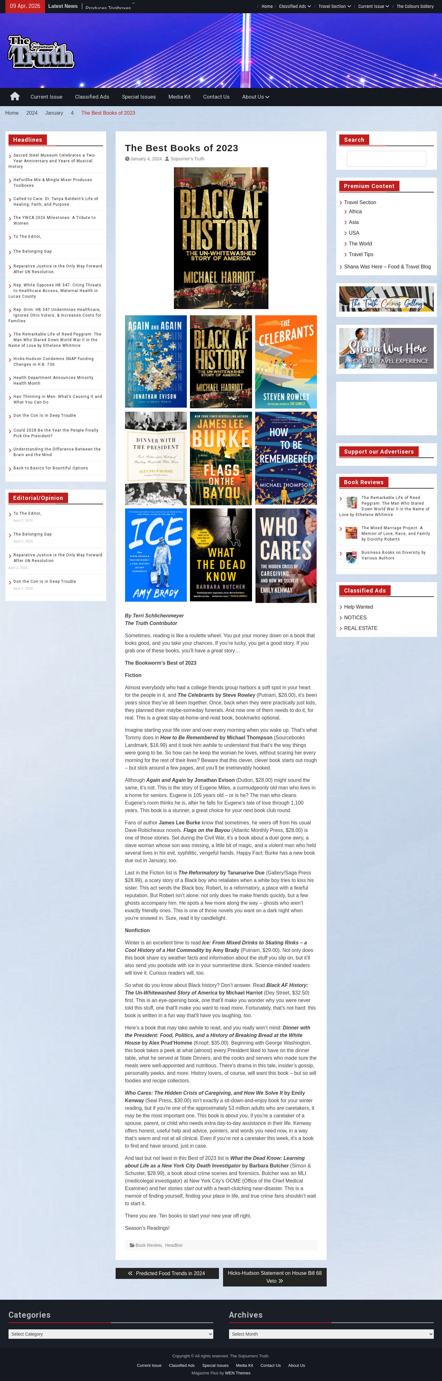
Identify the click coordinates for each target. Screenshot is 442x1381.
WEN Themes (237, 1373)
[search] (381, 159)
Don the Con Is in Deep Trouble (45, 415)
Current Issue (371, 6)
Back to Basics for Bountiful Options (51, 468)
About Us (253, 97)
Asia (354, 222)
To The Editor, (27, 236)
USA (354, 233)
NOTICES (355, 617)
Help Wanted (358, 607)
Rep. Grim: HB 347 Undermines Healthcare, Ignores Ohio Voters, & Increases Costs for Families (55, 315)
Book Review (148, 1245)
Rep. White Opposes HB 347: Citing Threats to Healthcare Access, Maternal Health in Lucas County (55, 291)
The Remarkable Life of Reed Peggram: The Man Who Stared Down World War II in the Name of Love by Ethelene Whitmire (55, 340)
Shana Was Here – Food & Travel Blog (387, 266)
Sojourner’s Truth (187, 158)
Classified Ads (292, 6)
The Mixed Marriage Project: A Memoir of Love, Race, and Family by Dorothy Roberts (396, 534)
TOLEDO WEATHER (386, 408)
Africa (355, 211)
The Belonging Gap (33, 251)
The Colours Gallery (415, 6)
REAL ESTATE (361, 628)
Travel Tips (361, 254)
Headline (173, 1245)
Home (267, 6)
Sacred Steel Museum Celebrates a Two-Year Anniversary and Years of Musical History (52, 161)
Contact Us (216, 97)
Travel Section (332, 6)
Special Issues (139, 97)
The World (360, 243)
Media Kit (180, 97)
